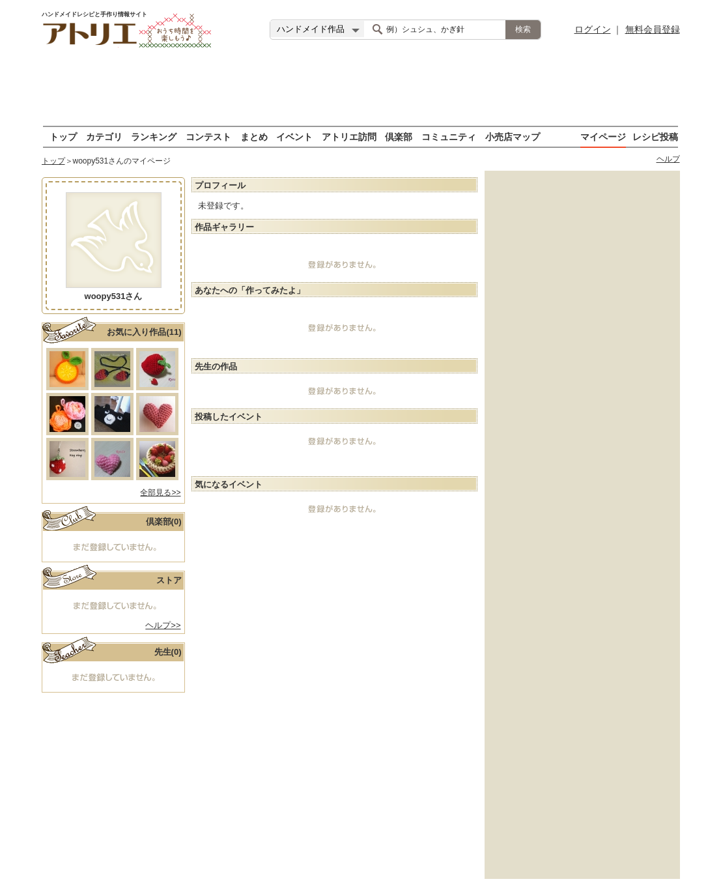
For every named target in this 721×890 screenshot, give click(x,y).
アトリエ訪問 (349, 136)
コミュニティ (448, 136)
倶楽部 (398, 136)
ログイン (592, 29)
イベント (294, 136)
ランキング (154, 136)
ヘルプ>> (162, 625)
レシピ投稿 (655, 136)
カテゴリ (104, 136)
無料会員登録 (652, 29)
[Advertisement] (361, 88)
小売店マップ (512, 136)
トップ (63, 136)
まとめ (254, 136)
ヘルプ (668, 159)
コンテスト (208, 136)
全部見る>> (160, 492)
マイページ (603, 136)
